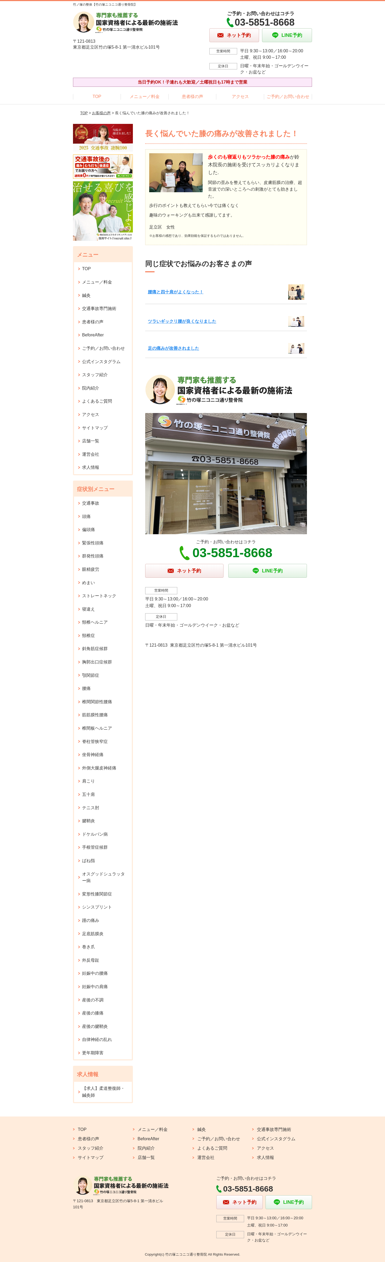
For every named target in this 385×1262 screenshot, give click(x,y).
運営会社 (90, 454)
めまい (88, 582)
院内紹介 (90, 388)
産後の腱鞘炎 (95, 1026)
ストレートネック (99, 595)
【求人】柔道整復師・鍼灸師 (103, 1092)
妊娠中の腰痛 (95, 973)
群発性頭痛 (92, 556)
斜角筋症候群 (95, 648)
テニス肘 (90, 807)
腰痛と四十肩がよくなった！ (175, 292)
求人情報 (90, 467)
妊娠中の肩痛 (95, 986)
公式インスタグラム (101, 361)
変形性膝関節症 (97, 894)
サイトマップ (95, 428)
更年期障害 (92, 1053)
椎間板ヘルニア (97, 728)
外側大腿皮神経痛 (99, 768)
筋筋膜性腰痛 (95, 715)
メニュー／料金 (145, 96)
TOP (97, 96)
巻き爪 (88, 947)
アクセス (240, 96)
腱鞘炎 (88, 821)
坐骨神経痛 (92, 754)
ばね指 (88, 860)
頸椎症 (88, 635)
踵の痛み (90, 920)
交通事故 (90, 503)
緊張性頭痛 (92, 543)
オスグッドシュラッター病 (103, 877)
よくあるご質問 (97, 401)
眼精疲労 (90, 569)
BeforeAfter (93, 335)
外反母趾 (90, 960)
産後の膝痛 (92, 1013)
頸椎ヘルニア (95, 622)
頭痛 (86, 516)
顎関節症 (90, 675)
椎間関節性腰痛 (97, 701)
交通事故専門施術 (99, 308)
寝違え (88, 609)
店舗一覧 (90, 441)
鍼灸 (86, 295)
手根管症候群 (95, 847)
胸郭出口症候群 (97, 662)
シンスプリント (97, 907)
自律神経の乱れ (97, 1039)
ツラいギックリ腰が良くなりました (182, 321)
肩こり (88, 781)
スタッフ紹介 (95, 374)
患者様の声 (192, 96)
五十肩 (88, 794)
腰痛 (86, 688)
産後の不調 (92, 1000)
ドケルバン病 (95, 834)
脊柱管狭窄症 (95, 741)
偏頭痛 (88, 529)
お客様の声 (101, 113)
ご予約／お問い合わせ (288, 96)
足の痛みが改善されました (173, 348)
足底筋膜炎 (92, 933)
